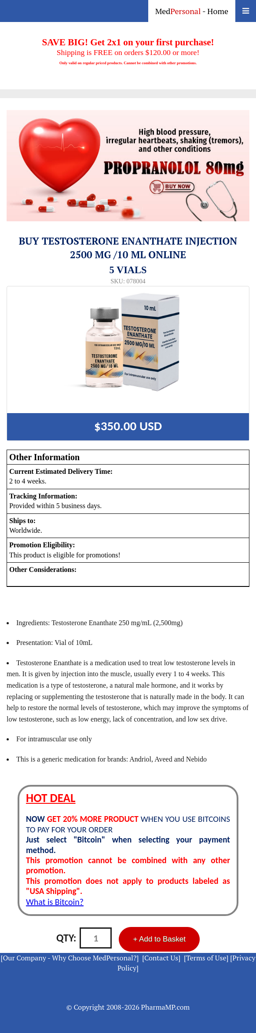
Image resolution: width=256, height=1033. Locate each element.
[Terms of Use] (206, 958)
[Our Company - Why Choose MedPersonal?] (70, 958)
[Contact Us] (161, 958)
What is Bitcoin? (55, 902)
